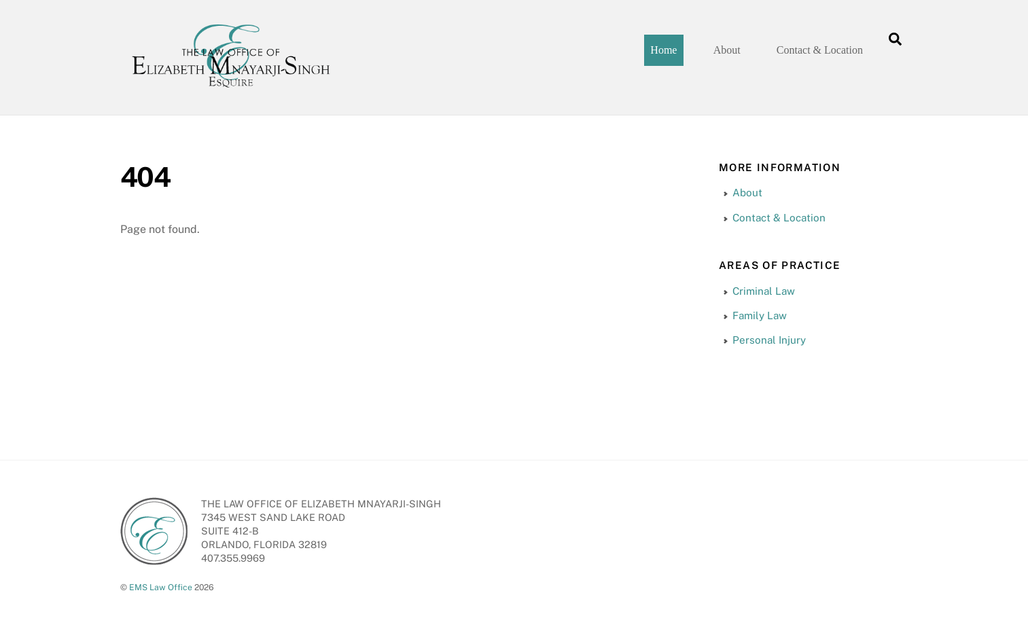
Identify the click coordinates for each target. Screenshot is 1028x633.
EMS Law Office (160, 587)
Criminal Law (763, 290)
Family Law (759, 315)
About (727, 50)
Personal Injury (769, 340)
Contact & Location (820, 50)
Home (663, 50)
